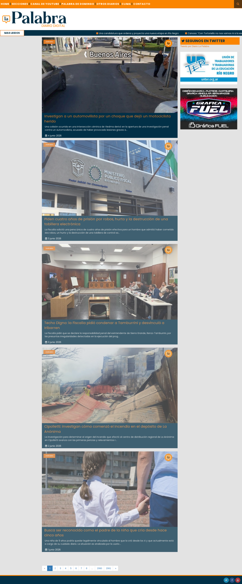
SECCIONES (21, 4)
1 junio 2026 (53, 548)
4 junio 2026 (53, 135)
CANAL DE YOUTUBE (46, 4)
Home (6, 4)
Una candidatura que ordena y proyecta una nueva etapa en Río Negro (141, 33)
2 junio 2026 (53, 444)
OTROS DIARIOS (109, 4)
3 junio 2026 (53, 237)
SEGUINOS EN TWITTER (203, 40)
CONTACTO (141, 4)
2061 (108, 568)
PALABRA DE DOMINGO (79, 4)
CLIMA (127, 4)
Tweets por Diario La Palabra (194, 46)
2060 (99, 568)
